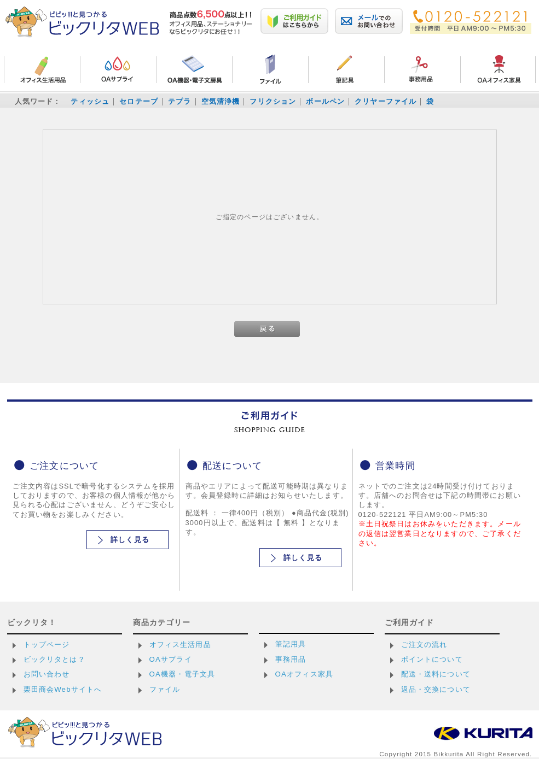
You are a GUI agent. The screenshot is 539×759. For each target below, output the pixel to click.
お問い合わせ (47, 674)
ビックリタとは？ (54, 659)
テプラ (179, 101)
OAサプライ (170, 659)
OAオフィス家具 (304, 674)
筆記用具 (290, 644)
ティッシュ (90, 101)
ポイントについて (432, 659)
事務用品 (290, 659)
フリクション (273, 101)
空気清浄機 (220, 101)
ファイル (165, 689)
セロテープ (138, 101)
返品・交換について (436, 689)
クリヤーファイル (385, 101)
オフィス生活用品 (180, 644)
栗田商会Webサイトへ (63, 689)
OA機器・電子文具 (182, 674)
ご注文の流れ (424, 644)
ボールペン (325, 101)
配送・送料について (436, 674)
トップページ (47, 644)
